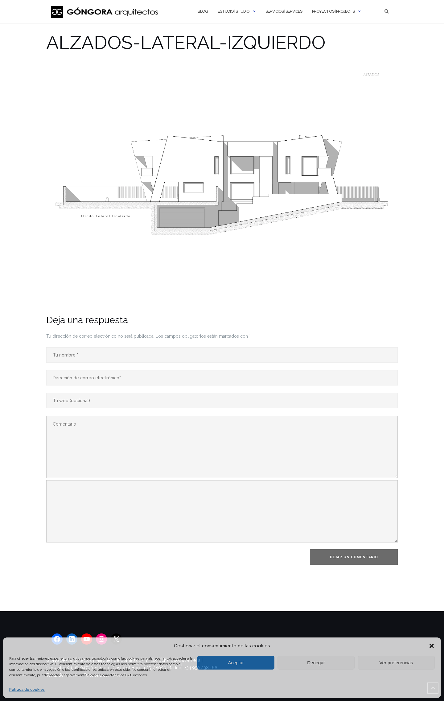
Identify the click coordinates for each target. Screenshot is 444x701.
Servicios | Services (283, 11)
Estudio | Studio (233, 11)
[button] (432, 646)
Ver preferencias (396, 662)
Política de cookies (27, 689)
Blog (203, 11)
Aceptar (236, 662)
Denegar (316, 662)
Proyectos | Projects (333, 11)
